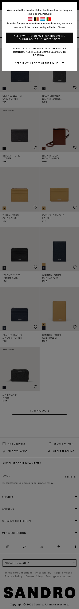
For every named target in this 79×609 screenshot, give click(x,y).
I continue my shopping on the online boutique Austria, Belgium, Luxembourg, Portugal (40, 52)
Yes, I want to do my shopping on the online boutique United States (39, 38)
